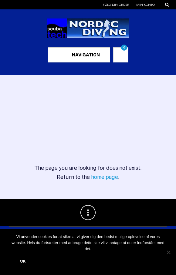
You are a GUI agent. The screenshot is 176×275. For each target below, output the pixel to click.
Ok (23, 261)
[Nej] (168, 252)
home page (104, 177)
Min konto (145, 5)
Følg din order (116, 5)
